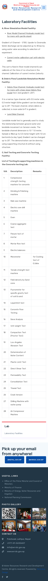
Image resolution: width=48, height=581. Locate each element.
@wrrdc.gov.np (36, 460)
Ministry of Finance (13, 487)
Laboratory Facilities (13, 433)
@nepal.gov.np (14, 460)
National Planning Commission (17, 497)
